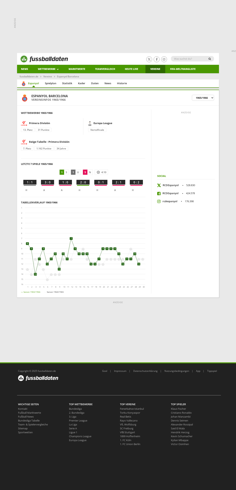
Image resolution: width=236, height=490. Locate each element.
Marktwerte (77, 69)
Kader (81, 83)
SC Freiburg (126, 428)
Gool (104, 371)
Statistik (67, 83)
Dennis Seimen (179, 420)
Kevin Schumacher (181, 436)
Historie (122, 83)
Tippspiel (212, 371)
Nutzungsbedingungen (176, 371)
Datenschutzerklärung (145, 371)
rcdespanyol (178, 201)
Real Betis (125, 416)
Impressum (120, 371)
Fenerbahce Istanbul (132, 408)
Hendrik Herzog (180, 432)
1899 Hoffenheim (130, 436)
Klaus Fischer (178, 408)
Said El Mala (178, 428)
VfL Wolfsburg (128, 424)
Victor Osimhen (180, 444)
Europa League (77, 440)
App (198, 371)
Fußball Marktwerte (29, 412)
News (24, 69)
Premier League (78, 420)
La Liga (73, 424)
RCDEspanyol (179, 185)
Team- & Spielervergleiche (33, 424)
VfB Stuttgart (127, 432)
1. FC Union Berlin (130, 444)
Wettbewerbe (48, 69)
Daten (95, 83)
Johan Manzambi (181, 416)
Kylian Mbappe (179, 440)
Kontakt (22, 408)
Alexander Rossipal (182, 424)
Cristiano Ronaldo (181, 412)
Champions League (80, 436)
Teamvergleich (105, 69)
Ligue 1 (73, 432)
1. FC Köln (125, 440)
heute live (131, 69)
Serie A (73, 428)
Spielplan (50, 83)
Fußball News (26, 416)
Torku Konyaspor (130, 412)
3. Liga (72, 416)
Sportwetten (25, 432)
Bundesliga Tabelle (29, 420)
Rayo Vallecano (129, 420)
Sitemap (23, 428)
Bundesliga (75, 408)
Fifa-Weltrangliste (183, 69)
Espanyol (30, 83)
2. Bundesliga (76, 412)
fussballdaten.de (29, 76)
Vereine (155, 69)
